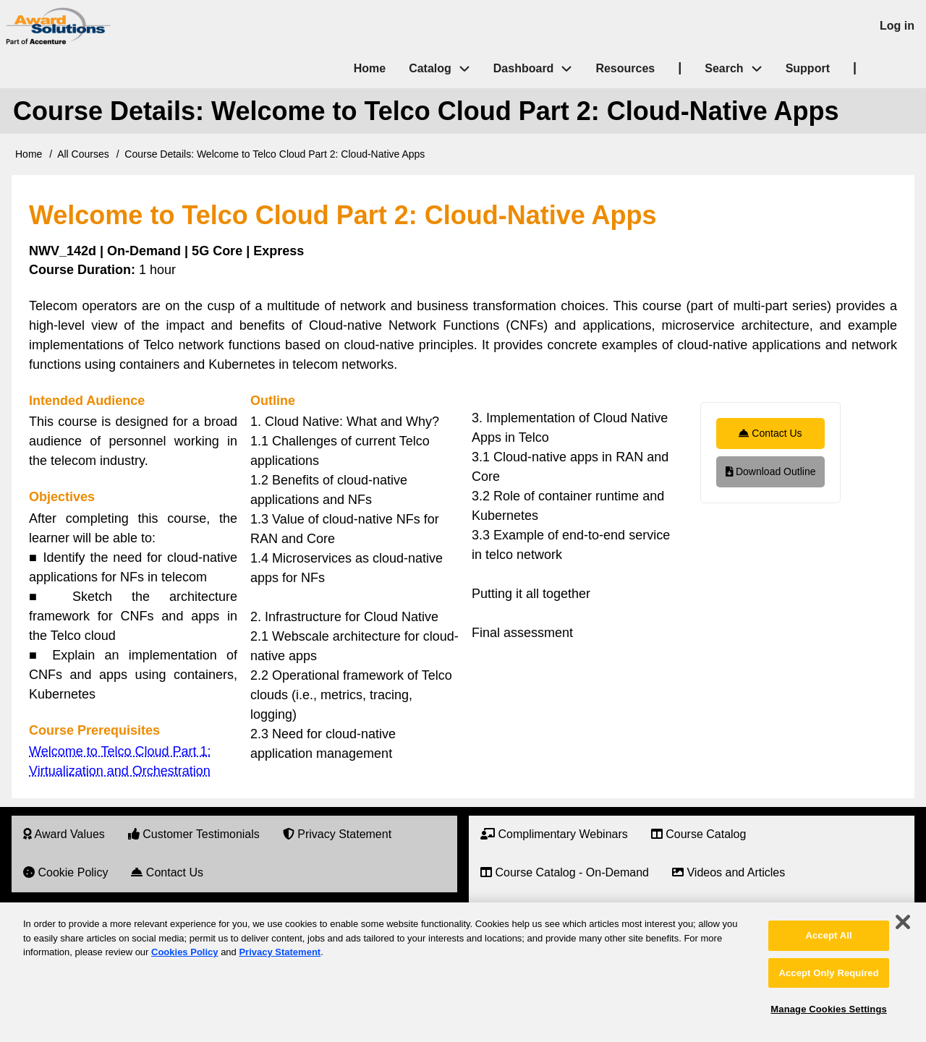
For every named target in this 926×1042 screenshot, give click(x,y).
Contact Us (770, 433)
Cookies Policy (184, 952)
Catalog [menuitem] (430, 68)
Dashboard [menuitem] (523, 68)
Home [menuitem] (370, 68)
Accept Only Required (828, 973)
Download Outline (771, 471)
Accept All (828, 935)
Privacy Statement (279, 952)
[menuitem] (64, 835)
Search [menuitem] (739, 69)
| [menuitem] (679, 67)
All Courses (83, 154)
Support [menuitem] (808, 68)
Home (28, 154)
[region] (463, 972)
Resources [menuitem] (625, 68)
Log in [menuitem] (897, 26)
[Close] (903, 922)
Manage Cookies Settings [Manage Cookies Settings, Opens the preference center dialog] (828, 1009)
